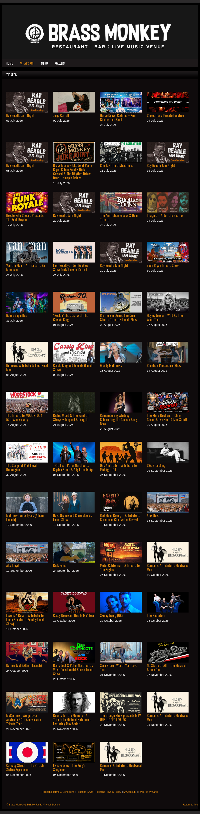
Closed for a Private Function (165, 115)
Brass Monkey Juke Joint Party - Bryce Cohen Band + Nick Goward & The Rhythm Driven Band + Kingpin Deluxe (73, 171)
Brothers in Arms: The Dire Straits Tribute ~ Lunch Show (118, 317)
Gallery (60, 63)
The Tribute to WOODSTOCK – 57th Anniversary (25, 417)
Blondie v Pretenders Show (164, 365)
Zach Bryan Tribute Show (163, 265)
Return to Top (190, 804)
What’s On (27, 63)
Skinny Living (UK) (111, 615)
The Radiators (156, 615)
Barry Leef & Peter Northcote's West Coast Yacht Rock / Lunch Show (73, 669)
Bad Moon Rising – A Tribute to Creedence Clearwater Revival (120, 517)
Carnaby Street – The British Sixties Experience (25, 767)
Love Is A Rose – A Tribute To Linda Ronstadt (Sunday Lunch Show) (25, 619)
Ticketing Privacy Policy (108, 791)
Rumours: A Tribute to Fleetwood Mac (27, 367)
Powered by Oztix (148, 791)
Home (9, 63)
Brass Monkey (17, 804)
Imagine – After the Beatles (165, 215)
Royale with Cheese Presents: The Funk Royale (25, 217)
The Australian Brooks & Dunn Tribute (119, 217)
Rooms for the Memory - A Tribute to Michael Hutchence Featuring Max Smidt (72, 719)
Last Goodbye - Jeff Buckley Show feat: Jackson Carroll (70, 267)
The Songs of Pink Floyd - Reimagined (22, 467)
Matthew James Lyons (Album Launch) (25, 517)
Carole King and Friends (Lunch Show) (72, 367)
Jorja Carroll (61, 115)
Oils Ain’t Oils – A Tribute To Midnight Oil (118, 467)
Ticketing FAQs (84, 791)
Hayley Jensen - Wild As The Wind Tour (165, 317)
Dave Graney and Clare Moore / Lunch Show (72, 517)
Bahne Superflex (16, 315)
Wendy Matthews (111, 365)
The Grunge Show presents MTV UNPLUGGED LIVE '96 (120, 717)
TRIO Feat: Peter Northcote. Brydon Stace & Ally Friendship (72, 467)
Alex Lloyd (153, 515)
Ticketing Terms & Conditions (58, 791)
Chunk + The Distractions (116, 165)
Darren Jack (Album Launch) (24, 665)
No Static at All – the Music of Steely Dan (167, 667)
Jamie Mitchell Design (48, 804)
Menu (44, 63)
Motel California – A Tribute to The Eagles (120, 567)
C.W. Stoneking (156, 465)
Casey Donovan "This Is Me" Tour (73, 615)
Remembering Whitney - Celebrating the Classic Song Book (118, 419)
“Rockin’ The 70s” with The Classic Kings (70, 317)
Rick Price (59, 565)
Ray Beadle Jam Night (20, 115)
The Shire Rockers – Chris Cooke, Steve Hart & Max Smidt (167, 417)
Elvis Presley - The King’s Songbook (69, 767)
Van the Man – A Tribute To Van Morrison (26, 267)
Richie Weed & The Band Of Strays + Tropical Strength (71, 417)
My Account (129, 791)
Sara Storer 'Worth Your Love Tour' (118, 667)
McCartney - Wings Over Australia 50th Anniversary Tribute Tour (23, 719)
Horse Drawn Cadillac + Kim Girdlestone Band (118, 117)
